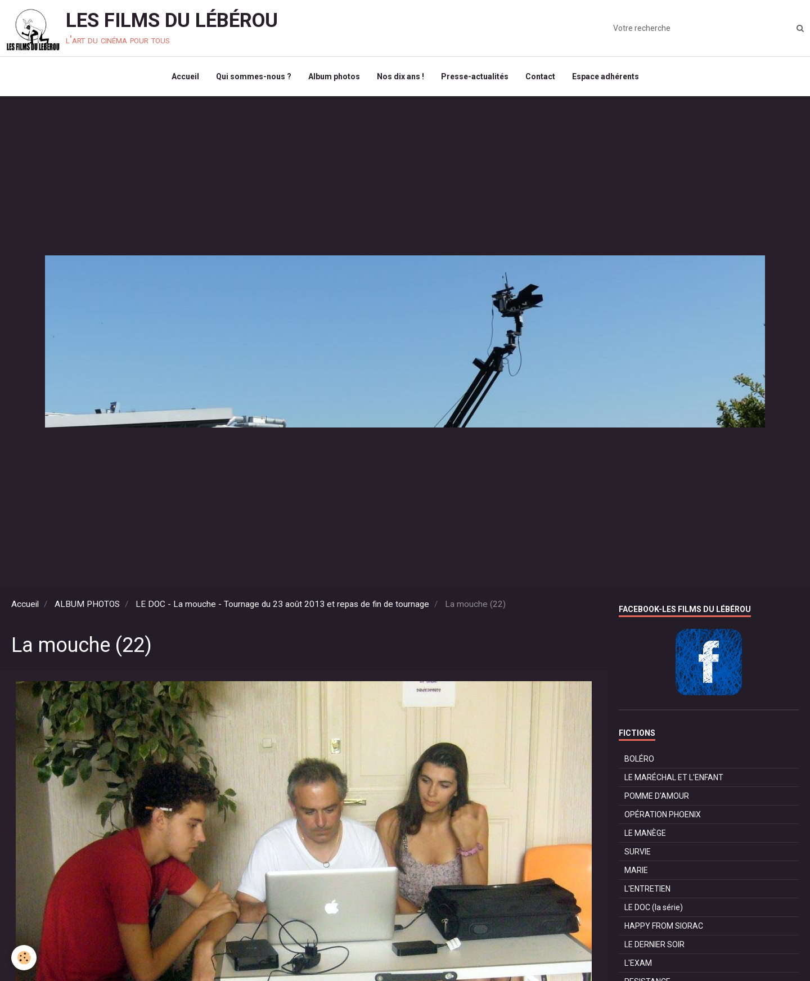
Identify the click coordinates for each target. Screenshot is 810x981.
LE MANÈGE (645, 833)
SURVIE (637, 851)
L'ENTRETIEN (647, 888)
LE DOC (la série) (653, 907)
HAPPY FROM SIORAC (663, 925)
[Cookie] (24, 957)
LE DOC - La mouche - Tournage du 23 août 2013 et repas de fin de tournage (282, 604)
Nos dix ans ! (400, 76)
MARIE (636, 870)
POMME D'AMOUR (656, 795)
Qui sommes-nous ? (253, 76)
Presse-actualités (474, 76)
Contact (540, 76)
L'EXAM (638, 963)
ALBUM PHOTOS (87, 604)
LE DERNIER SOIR (654, 944)
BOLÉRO (639, 758)
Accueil (185, 76)
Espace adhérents (605, 76)
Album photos (334, 76)
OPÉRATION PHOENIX (662, 814)
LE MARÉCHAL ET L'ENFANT (673, 777)
